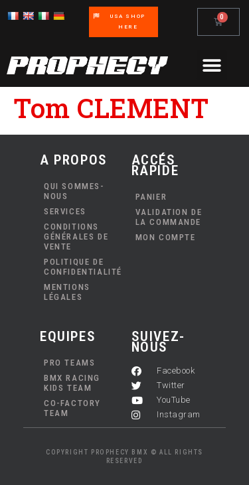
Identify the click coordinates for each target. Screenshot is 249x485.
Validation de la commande (169, 217)
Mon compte (165, 237)
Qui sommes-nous (74, 191)
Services (65, 211)
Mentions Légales (67, 292)
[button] (212, 65)
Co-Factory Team (72, 408)
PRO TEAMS (69, 363)
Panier (151, 197)
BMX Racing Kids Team (72, 383)
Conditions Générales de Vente (76, 236)
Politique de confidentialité (81, 267)
